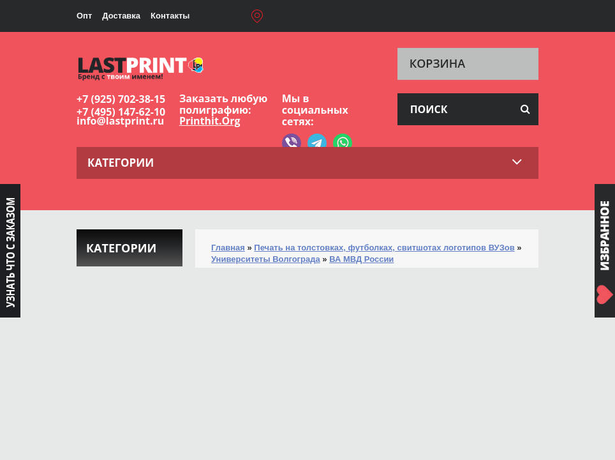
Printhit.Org (210, 121)
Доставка (121, 15)
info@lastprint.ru (120, 121)
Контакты (170, 15)
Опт (84, 15)
